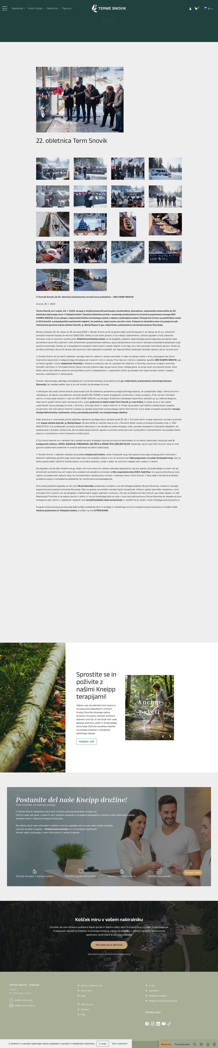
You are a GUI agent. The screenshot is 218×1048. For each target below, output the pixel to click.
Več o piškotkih (120, 1043)
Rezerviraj (166, 1044)
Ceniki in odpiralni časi (92, 985)
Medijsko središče (158, 995)
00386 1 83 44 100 (21, 1000)
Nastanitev (17, 8)
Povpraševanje (182, 1044)
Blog (83, 995)
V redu (103, 1043)
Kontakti (85, 1009)
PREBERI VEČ (86, 741)
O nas (152, 985)
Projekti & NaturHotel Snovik (163, 1000)
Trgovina (66, 8)
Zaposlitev (154, 990)
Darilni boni (86, 990)
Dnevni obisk (35, 8)
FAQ (83, 1014)
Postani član (193, 872)
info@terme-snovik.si (22, 1005)
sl (209, 8)
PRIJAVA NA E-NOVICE (109, 945)
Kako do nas (87, 1004)
